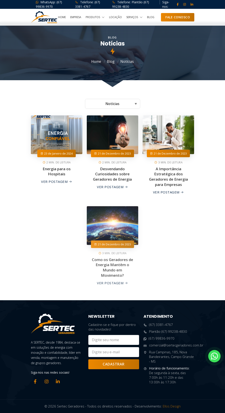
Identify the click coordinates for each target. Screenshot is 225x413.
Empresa (75, 17)
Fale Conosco (177, 17)
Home (62, 17)
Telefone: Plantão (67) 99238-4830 (130, 4)
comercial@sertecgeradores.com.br (173, 345)
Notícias (127, 61)
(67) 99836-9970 (159, 338)
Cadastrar (114, 364)
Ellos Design (172, 406)
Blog (150, 17)
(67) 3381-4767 (158, 324)
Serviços (134, 17)
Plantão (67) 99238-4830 (165, 331)
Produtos (95, 17)
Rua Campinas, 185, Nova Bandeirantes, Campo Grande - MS (169, 357)
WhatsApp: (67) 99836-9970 (49, 4)
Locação (115, 17)
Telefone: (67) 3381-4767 (87, 4)
